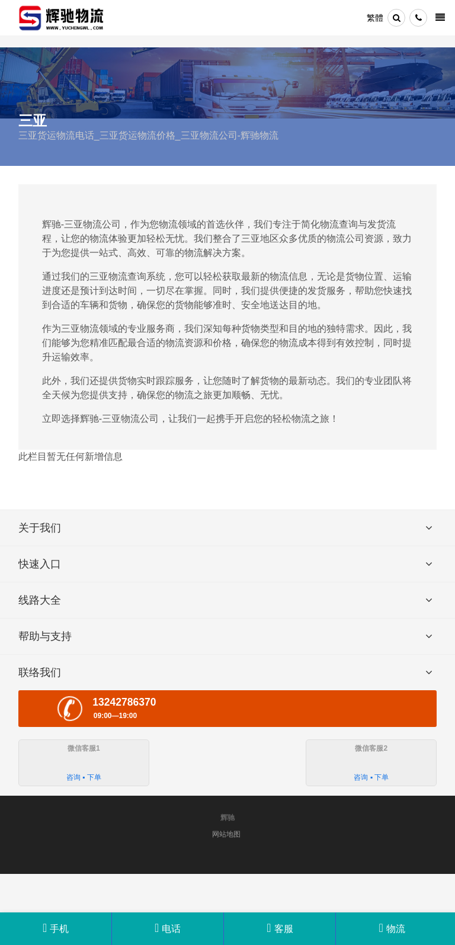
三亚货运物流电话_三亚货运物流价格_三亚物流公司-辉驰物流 (148, 135)
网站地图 (226, 834)
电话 (168, 928)
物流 (392, 929)
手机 (56, 928)
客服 (280, 929)
